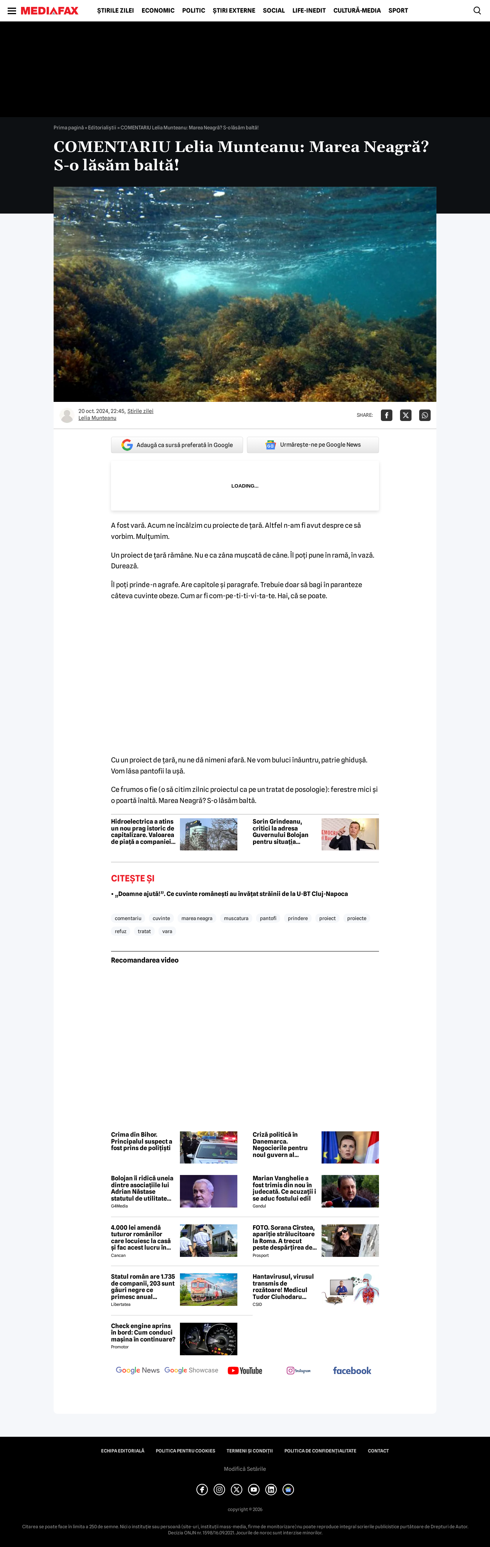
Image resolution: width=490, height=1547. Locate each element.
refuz (120, 931)
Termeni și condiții (250, 1451)
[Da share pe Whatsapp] (425, 415)
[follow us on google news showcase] (191, 1371)
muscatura (236, 918)
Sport (398, 11)
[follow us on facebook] (352, 1371)
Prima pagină (69, 127)
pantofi (268, 918)
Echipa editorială (122, 1451)
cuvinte (161, 918)
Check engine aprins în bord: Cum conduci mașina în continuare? (143, 1333)
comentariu (128, 918)
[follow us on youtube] (245, 1371)
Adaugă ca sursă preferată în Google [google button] (177, 445)
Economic (158, 11)
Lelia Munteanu (97, 418)
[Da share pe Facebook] (386, 415)
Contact (378, 1451)
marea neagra (196, 918)
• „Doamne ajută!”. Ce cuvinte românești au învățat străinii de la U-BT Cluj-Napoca (229, 894)
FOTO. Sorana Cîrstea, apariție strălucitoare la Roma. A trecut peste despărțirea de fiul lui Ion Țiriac (284, 1237)
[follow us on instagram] (298, 1371)
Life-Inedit (309, 11)
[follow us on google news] (138, 1371)
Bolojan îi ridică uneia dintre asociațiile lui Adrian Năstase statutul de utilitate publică (142, 1188)
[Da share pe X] (406, 415)
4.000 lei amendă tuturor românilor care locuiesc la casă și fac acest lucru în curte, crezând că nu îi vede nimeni (143, 1237)
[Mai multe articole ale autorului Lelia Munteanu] (67, 415)
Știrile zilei (115, 11)
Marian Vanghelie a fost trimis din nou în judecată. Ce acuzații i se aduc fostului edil (284, 1188)
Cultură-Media (357, 11)
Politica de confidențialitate (320, 1451)
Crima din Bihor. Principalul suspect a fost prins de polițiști (141, 1141)
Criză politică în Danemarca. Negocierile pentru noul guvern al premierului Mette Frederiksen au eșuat (283, 1144)
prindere (298, 918)
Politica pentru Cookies (185, 1451)
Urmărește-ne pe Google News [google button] (313, 444)
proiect (327, 918)
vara (167, 931)
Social (274, 11)
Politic (193, 11)
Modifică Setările (245, 1469)
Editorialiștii (102, 127)
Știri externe (234, 11)
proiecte (356, 918)
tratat (144, 931)
